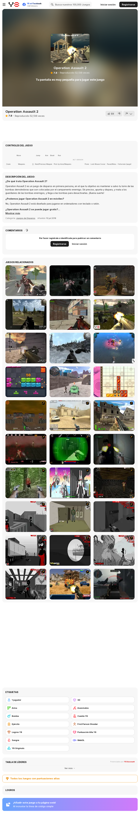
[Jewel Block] (25, 381)
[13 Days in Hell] (25, 449)
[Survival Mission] (70, 280)
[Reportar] (129, 113)
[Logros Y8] (37, 732)
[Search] (52, 4)
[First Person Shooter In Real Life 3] (114, 449)
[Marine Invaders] (114, 348)
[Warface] (70, 516)
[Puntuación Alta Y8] (103, 732)
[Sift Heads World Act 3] (25, 550)
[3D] (103, 700)
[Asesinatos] (103, 708)
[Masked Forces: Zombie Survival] (25, 280)
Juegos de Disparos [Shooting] (25, 218)
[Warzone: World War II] (114, 415)
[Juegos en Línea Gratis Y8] (14, 4)
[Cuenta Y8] (103, 716)
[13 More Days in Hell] (114, 483)
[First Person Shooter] (103, 724)
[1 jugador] (37, 700)
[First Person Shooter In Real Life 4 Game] (25, 483)
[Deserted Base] (25, 348)
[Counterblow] (114, 280)
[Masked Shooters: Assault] (70, 314)
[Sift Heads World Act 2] (114, 516)
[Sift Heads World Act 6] (25, 584)
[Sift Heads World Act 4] (70, 550)
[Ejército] (37, 724)
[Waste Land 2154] (25, 415)
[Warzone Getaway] (70, 584)
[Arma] (37, 708)
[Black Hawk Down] (70, 348)
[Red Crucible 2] (114, 584)
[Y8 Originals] (37, 748)
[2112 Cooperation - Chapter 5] (70, 483)
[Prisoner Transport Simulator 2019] (70, 381)
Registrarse (128, 4)
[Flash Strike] (70, 415)
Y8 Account (129, 762)
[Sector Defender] (114, 314)
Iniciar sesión (108, 4)
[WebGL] (103, 740)
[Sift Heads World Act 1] (25, 516)
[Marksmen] (70, 449)
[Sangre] (37, 740)
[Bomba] (37, 716)
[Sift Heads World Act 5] (114, 550)
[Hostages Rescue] (25, 314)
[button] (12, 213)
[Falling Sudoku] (114, 381)
